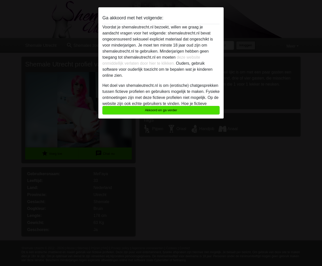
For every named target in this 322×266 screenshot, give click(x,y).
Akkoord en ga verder (161, 110)
